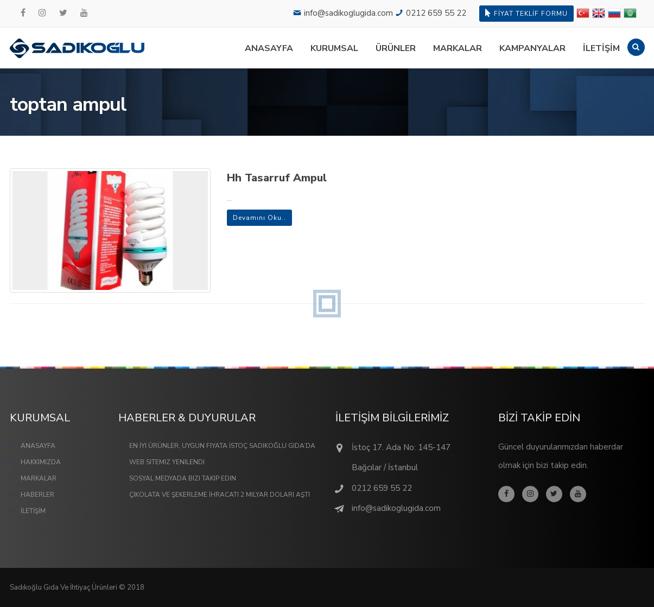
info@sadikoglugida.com (348, 13)
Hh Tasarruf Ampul (277, 177)
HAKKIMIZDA (41, 462)
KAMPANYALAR (532, 48)
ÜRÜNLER (396, 48)
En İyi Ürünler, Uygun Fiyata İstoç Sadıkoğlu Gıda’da (222, 445)
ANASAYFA (269, 48)
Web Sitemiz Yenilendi (167, 462)
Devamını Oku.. (259, 217)
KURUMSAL (334, 48)
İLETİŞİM (601, 48)
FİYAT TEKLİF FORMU (526, 13)
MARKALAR (457, 48)
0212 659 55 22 (436, 13)
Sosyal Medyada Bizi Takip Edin (182, 478)
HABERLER (37, 494)
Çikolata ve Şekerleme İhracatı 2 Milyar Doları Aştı (219, 494)
